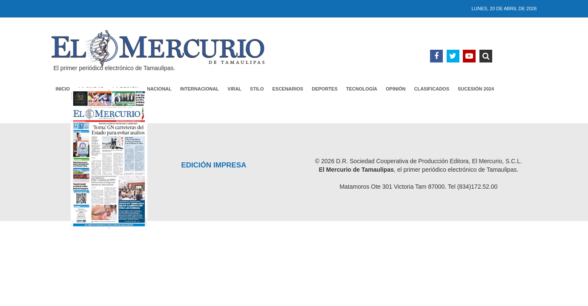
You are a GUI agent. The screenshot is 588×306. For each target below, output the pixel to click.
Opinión (395, 88)
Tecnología (361, 88)
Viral (234, 88)
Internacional (199, 88)
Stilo (257, 88)
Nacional (159, 88)
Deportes (325, 88)
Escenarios (287, 88)
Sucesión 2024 (476, 88)
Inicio (63, 88)
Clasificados (432, 88)
